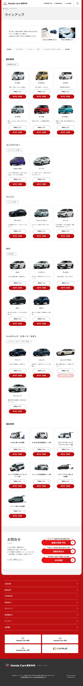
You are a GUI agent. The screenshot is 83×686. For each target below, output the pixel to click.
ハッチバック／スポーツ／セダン (54, 49)
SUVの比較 (10, 255)
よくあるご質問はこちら (14, 564)
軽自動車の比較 (11, 64)
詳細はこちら (17, 92)
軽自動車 (9, 49)
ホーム (6, 8)
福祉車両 (70, 49)
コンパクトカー (20, 49)
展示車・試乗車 (17, 97)
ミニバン (31, 49)
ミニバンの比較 (11, 203)
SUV (39, 49)
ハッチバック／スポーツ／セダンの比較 (18, 344)
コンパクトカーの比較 (13, 151)
